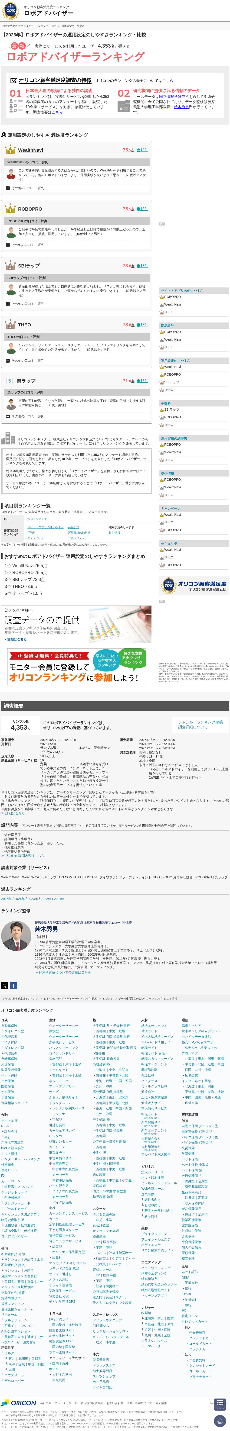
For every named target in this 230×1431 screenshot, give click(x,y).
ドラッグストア (104, 1365)
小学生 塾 (100, 1152)
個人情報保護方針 (92, 1403)
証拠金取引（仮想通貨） (22, 1231)
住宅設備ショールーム (17, 1309)
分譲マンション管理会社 (19, 1276)
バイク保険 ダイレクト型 (200, 1137)
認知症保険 (190, 1225)
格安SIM (191, 1048)
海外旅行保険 (11, 1070)
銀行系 (9, 1187)
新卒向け (151, 1216)
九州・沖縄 (104, 1086)
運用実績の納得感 (79, 532)
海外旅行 (75, 1325)
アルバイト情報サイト (157, 1042)
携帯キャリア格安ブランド (201, 1031)
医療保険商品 (191, 1175)
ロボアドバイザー (14, 1236)
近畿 (30, 1281)
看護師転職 (149, 1070)
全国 (167, 1335)
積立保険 (188, 1258)
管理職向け (153, 1205)
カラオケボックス (154, 1340)
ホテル (54, 1369)
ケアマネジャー (123, 1258)
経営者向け (153, 1200)
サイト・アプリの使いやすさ (45, 527)
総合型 (57, 1246)
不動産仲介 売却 (13, 1254)
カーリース (57, 1147)
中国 (220, 1064)
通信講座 (99, 1236)
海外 (65, 1363)
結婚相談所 (149, 1279)
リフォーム (9, 1314)
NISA (5, 1126)
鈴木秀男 (181, 107)
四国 (188, 1070)
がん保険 (7, 1092)
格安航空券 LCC (61, 1341)
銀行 (7, 1137)
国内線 (57, 1347)
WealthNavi (30, 150)
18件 (142, 150)
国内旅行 (58, 1325)
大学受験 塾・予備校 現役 (111, 1026)
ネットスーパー (60, 1081)
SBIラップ (29, 265)
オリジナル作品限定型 (68, 1252)
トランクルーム (60, 1103)
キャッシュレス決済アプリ (20, 1214)
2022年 (46, 899)
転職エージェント (154, 1064)
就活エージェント (154, 1026)
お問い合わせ (115, 1403)
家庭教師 (99, 1186)
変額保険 (188, 1253)
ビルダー (10, 1353)
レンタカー (57, 1136)
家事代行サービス (62, 1042)
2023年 (33, 899)
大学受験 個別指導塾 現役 (111, 1036)
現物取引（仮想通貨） (20, 1225)
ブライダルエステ (154, 1234)
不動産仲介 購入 (13, 1265)
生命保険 (7, 1081)
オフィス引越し (60, 1274)
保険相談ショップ (14, 1103)
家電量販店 (101, 1360)
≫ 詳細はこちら (13, 813)
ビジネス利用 (62, 1374)
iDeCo (186, 1294)
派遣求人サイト (152, 1103)
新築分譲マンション (15, 1331)
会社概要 (45, 1403)
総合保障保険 (191, 1242)
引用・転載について (139, 1403)
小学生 (127, 1180)
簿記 (109, 1247)
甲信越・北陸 (118, 1075)
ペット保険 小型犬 (195, 1165)
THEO (24, 324)
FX (3, 1175)
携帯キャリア (191, 1026)
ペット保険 (9, 1075)
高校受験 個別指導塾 (108, 1092)
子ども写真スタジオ (63, 1230)
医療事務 (109, 1242)
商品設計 (73, 527)
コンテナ (58, 1114)
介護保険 (188, 1236)
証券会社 (10, 1131)
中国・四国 (36, 1364)
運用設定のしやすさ (175, 361)
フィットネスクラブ (107, 1320)
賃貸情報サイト (12, 1298)
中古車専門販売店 (65, 1169)
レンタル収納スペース (68, 1108)
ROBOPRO (30, 209)
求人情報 (161, 1403)
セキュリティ (76, 538)
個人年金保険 (191, 1247)
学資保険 (7, 1097)
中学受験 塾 (101, 1119)
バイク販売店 (59, 1186)
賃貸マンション (12, 1303)
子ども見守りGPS (62, 1301)
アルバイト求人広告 (156, 1154)
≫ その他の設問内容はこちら (22, 855)
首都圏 (9, 1281)
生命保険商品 (191, 1192)
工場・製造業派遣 (154, 1097)
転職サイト (149, 1048)
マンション (12, 1259)
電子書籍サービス (62, 1235)
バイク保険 (9, 1042)
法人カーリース (152, 1172)
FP (98, 1242)
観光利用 (58, 1380)
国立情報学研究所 (174, 97)
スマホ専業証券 (12, 1142)
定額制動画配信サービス (67, 1224)
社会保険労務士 (120, 1253)
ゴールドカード (15, 1209)
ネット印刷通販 (152, 1178)
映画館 (146, 1313)
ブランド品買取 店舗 (64, 1268)
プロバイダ (190, 1053)
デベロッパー (14, 1381)
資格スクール (102, 1269)
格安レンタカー (60, 1141)
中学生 (114, 1180)
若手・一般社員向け (159, 1210)
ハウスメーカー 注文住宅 (18, 1342)
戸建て (29, 1259)
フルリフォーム (15, 1320)
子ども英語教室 (104, 1214)
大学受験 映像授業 (106, 1058)
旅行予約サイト (60, 1319)
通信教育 (99, 1174)
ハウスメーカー (15, 1375)
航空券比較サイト (62, 1330)
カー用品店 (101, 1382)
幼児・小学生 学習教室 (109, 1191)
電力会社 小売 (59, 1296)
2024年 (19, 899)
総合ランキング (37, 519)
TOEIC (101, 1253)
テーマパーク (151, 1346)
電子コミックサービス (65, 1241)
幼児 (99, 1220)
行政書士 (102, 1258)
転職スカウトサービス (157, 1058)
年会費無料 (12, 1197)
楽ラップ (26, 381)
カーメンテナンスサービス (68, 1213)
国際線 (70, 1347)
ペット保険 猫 (192, 1170)
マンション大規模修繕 (17, 1287)
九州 (40, 1281)
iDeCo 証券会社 (12, 1148)
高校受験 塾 (101, 1064)
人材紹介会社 (151, 1140)
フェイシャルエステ (156, 1239)
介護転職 (147, 1075)
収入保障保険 (194, 1203)
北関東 (23, 1358)
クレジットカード (14, 1192)
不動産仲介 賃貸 (13, 1292)
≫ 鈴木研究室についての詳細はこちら (63, 972)
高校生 (101, 1180)
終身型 (190, 1181)
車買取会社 (57, 1152)
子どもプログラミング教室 (112, 1303)
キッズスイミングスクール (111, 1337)
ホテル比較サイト (62, 1336)
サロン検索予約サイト (157, 1250)
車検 (52, 1208)
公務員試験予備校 (106, 1291)
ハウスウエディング (156, 1268)
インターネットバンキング (20, 1159)
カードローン (11, 1181)
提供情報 (114, 532)
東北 (12, 1358)
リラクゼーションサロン (110, 1331)
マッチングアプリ (154, 1295)
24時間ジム (101, 1326)
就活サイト (149, 1031)
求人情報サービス (154, 1108)
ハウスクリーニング (63, 1048)
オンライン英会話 (106, 1231)
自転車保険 (9, 1058)
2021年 (59, 899)
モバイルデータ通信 (196, 1036)
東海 (20, 1281)
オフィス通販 (59, 1279)
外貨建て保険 (191, 1231)
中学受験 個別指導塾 (108, 1130)
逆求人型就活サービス (157, 1036)
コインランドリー (62, 1053)
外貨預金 (7, 1165)
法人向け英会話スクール (110, 1297)
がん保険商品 (191, 1209)
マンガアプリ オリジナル (67, 1263)
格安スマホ (208, 1048)
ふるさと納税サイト (63, 1097)
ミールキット (59, 1070)
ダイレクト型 (14, 1031)
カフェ (54, 1219)
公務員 (101, 1264)
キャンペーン (35, 538)
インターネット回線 (196, 1081)
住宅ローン (9, 1170)
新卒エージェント (154, 1131)
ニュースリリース (66, 1403)
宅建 (99, 1247)
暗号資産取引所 (12, 1220)
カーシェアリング (62, 1130)
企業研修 (147, 1194)
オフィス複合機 (60, 1285)
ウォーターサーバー (63, 1026)
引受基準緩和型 (196, 1187)
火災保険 (7, 1064)
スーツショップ (104, 1376)
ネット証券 (9, 1120)
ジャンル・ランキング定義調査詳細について (200, 724)
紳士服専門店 (102, 1371)
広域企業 (191, 1075)
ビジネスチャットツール (159, 1183)
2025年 (6, 899)
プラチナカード (200, 1349)
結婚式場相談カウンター (159, 1284)
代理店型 (10, 1036)
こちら (167, 81)
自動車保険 (9, 1026)
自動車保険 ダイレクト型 (200, 1126)
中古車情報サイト (62, 1158)
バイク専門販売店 (65, 1191)
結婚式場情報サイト (156, 1290)
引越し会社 (57, 1125)
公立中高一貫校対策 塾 (109, 1141)
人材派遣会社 (151, 1148)
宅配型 (57, 1119)
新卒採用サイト (152, 1123)
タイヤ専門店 (102, 1387)
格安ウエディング (154, 1273)
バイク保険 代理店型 (197, 1142)
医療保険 (7, 1086)
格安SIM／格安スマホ (198, 1042)
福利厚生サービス (62, 1290)
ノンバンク (25, 1187)
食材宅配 (55, 1058)
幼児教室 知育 (103, 1197)
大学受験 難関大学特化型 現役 (115, 1048)
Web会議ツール (152, 1188)
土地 (40, 1259)
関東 (170, 1318)
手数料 (31, 532)
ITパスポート (118, 1264)
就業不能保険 (191, 1220)
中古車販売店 (59, 1163)
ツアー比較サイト (62, 1352)
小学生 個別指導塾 (106, 1163)
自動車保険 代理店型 (197, 1131)
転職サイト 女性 (153, 1053)
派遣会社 (147, 1092)
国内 (55, 1363)
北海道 (101, 1070)
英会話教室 (101, 1225)
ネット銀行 (9, 1153)
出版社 (57, 1257)
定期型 (203, 1181)
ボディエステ (151, 1245)
